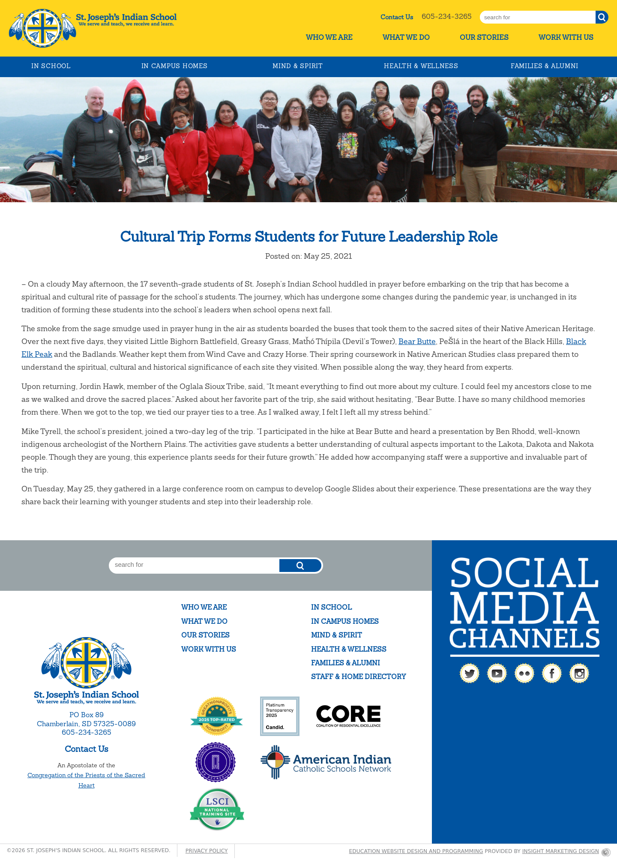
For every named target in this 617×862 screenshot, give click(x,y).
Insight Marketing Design (560, 851)
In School (50, 66)
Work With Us (566, 37)
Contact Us (396, 17)
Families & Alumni (544, 66)
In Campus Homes (174, 66)
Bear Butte (417, 341)
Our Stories (484, 37)
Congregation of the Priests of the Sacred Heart (86, 780)
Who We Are (329, 37)
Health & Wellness (421, 66)
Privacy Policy (207, 851)
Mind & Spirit (298, 66)
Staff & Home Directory (358, 676)
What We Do (406, 37)
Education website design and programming (416, 851)
